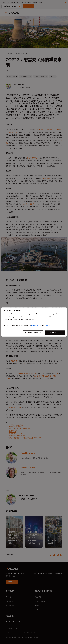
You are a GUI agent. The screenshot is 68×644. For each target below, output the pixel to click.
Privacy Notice (36, 325)
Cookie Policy (50, 325)
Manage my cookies (31, 332)
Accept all (53, 332)
